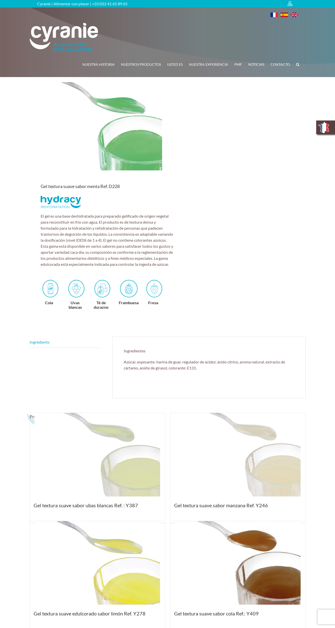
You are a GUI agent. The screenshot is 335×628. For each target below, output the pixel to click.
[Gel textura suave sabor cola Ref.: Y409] (237, 563)
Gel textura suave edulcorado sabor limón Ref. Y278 (90, 613)
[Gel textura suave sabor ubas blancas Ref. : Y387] (97, 454)
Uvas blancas (81, 294)
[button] (297, 64)
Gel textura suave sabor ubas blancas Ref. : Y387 (86, 505)
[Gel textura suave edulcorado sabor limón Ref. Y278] (97, 563)
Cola (55, 292)
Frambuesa (134, 292)
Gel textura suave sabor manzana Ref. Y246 (221, 505)
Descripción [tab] (65, 342)
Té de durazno (107, 294)
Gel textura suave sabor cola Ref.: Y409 (216, 613)
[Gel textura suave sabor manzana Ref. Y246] (237, 454)
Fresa (159, 292)
